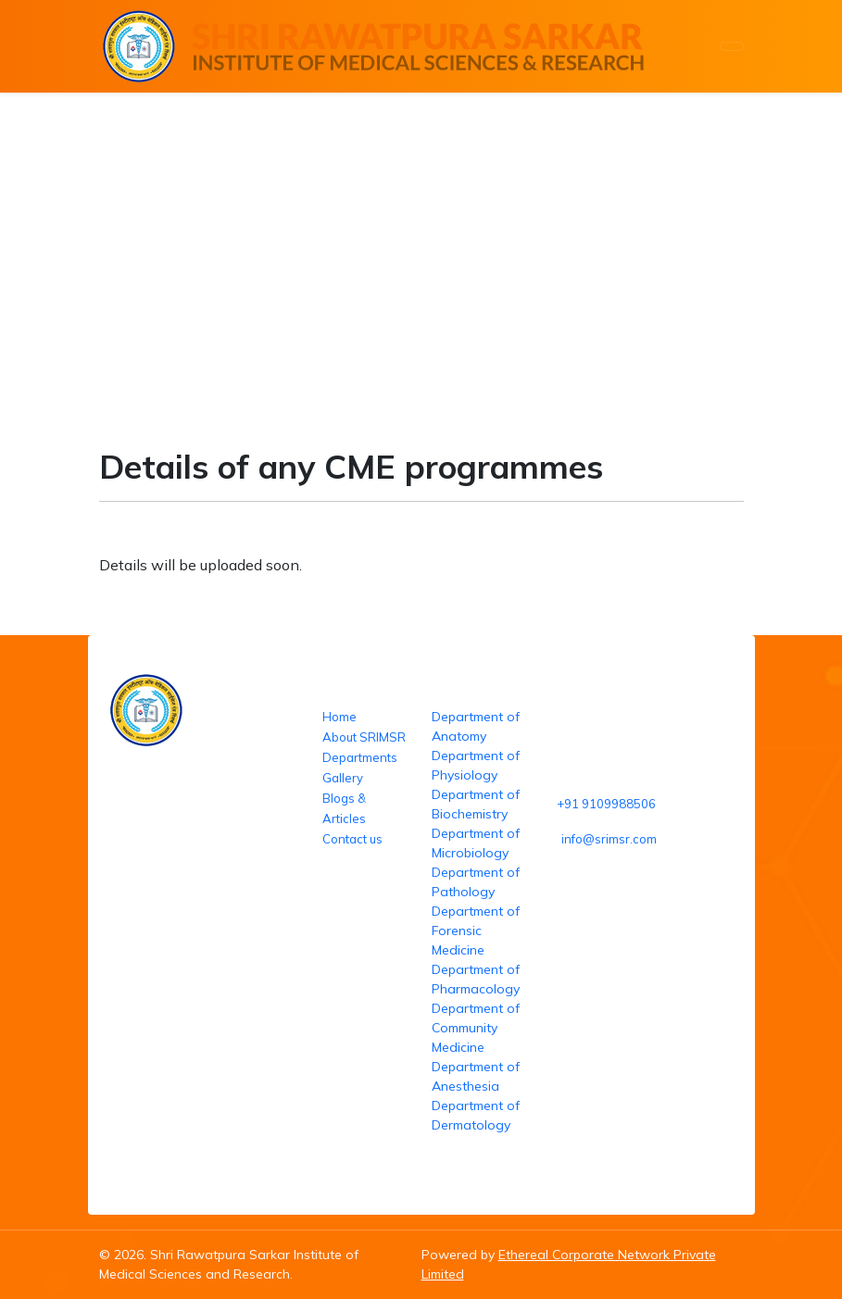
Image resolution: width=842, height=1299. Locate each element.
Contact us (352, 838)
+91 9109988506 (606, 803)
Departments (359, 757)
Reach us (575, 688)
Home (76, 295)
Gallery (342, 777)
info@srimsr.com (609, 838)
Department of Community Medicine (476, 1027)
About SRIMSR (364, 737)
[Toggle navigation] (732, 46)
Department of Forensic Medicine (476, 930)
